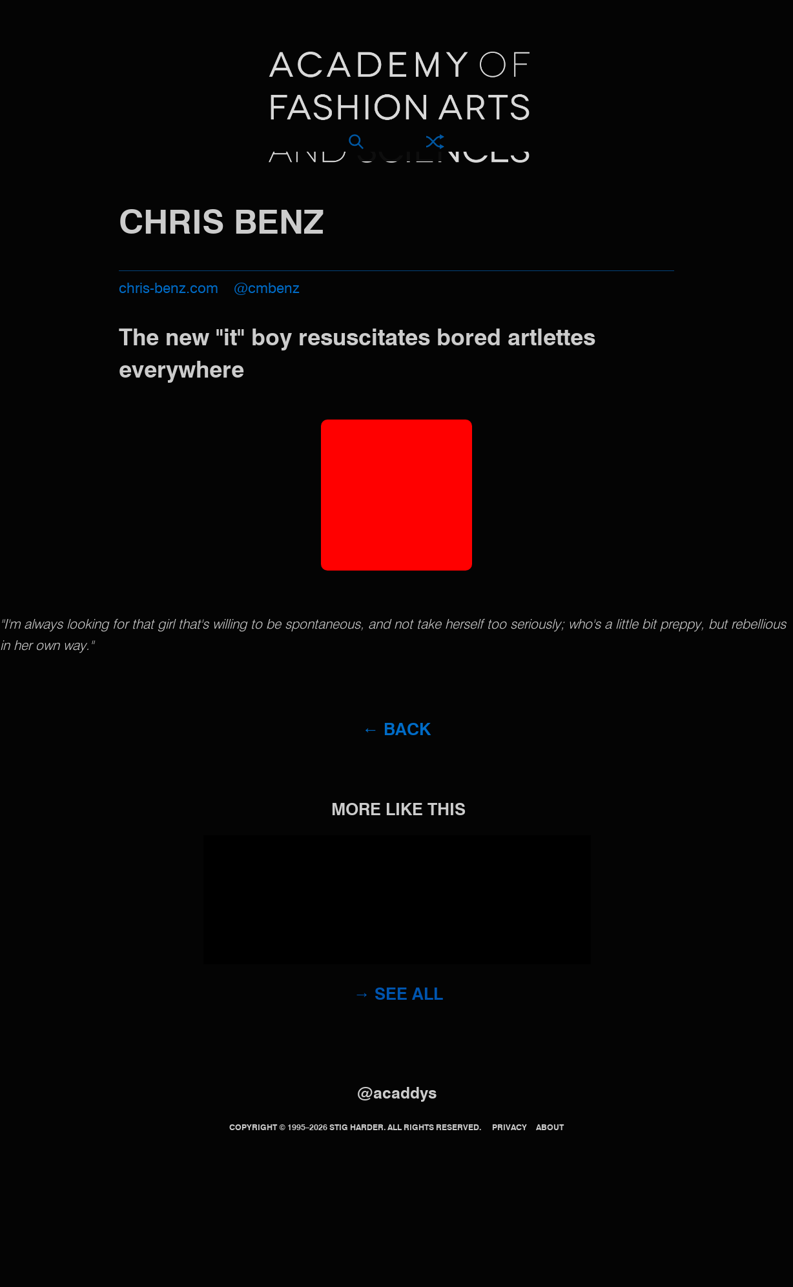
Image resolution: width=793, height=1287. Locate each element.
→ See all (399, 995)
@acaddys (397, 1094)
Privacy (509, 1128)
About (550, 1128)
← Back (396, 730)
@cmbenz (267, 289)
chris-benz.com (168, 289)
